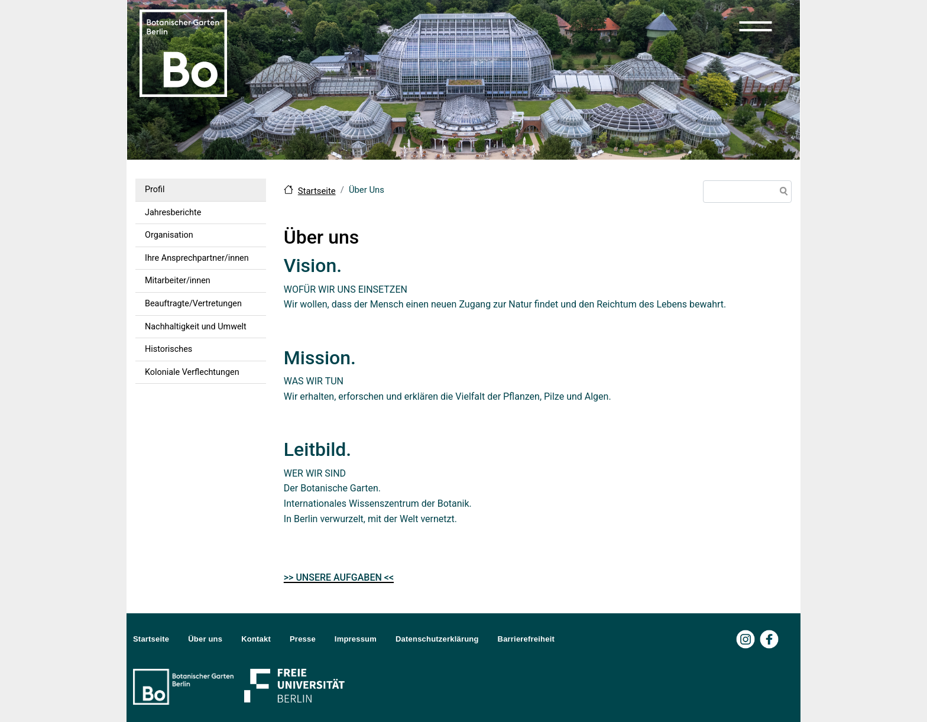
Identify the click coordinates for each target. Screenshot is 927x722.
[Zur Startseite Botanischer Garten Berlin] (183, 52)
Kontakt (256, 638)
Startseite (317, 191)
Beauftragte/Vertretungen (193, 304)
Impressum (356, 638)
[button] (755, 26)
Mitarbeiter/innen (177, 281)
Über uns (205, 638)
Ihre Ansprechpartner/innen (197, 258)
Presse (303, 638)
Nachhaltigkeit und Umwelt (196, 327)
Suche (781, 192)
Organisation (169, 235)
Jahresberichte (173, 213)
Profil (155, 189)
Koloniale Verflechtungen (192, 372)
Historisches (168, 349)
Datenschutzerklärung (437, 638)
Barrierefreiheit (526, 638)
